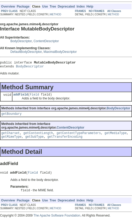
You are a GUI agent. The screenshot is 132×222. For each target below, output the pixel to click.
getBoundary (11, 116)
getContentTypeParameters (79, 136)
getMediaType (116, 136)
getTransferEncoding (64, 140)
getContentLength (38, 136)
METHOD (55, 14)
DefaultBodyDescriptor (26, 52)
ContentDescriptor (46, 41)
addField (20, 96)
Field (34, 96)
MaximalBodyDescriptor (60, 52)
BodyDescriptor (21, 41)
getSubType (34, 140)
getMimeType (11, 140)
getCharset (10, 136)
